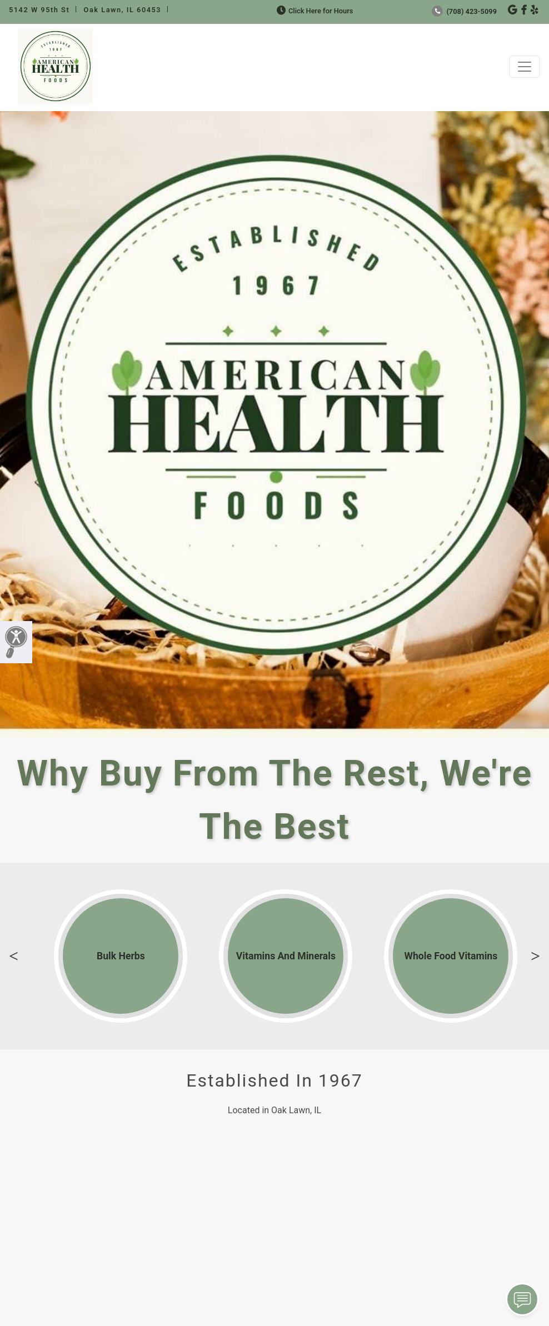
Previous (13, 956)
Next (535, 956)
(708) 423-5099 (464, 11)
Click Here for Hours (313, 11)
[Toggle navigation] (524, 67)
